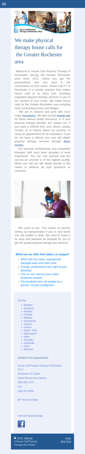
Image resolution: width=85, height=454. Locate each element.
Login (68, 438)
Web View (66, 441)
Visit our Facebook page (30, 416)
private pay (63, 115)
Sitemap (28, 438)
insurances (29, 115)
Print (18, 438)
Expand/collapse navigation (42, 4)
